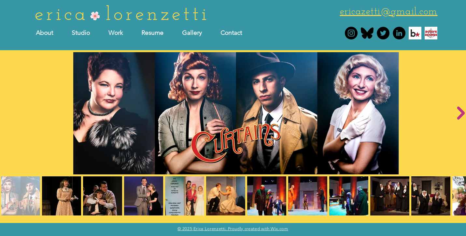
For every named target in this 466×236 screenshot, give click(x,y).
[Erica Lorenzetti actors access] (431, 33)
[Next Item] (461, 113)
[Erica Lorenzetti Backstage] (415, 33)
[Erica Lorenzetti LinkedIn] (399, 33)
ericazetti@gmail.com (389, 12)
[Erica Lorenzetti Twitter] (383, 33)
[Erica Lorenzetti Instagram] (351, 33)
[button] (156, 33)
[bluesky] (367, 33)
